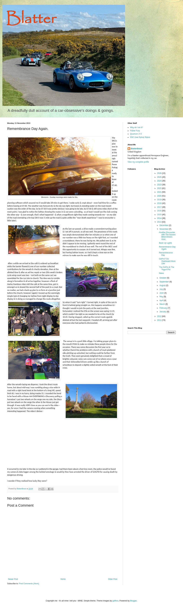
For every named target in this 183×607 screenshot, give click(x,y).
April (161, 300)
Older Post (112, 579)
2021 (159, 192)
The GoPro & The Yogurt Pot (166, 268)
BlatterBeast (136, 149)
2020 (159, 196)
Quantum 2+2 (136, 134)
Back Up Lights (165, 243)
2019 (159, 199)
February (163, 308)
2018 (159, 203)
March (162, 304)
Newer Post (13, 579)
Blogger (133, 601)
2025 (159, 177)
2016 (159, 211)
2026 (159, 173)
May (161, 296)
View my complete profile (138, 162)
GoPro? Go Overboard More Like (167, 261)
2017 (159, 207)
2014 (159, 218)
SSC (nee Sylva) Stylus (140, 137)
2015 (159, 214)
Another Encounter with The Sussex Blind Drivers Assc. (167, 235)
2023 (159, 185)
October (163, 278)
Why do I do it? (136, 127)
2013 (159, 222)
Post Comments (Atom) (29, 583)
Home (63, 579)
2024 (159, 181)
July (161, 289)
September (164, 282)
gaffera (115, 601)
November (164, 229)
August (162, 285)
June (161, 293)
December (164, 225)
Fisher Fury (135, 131)
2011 (159, 320)
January (163, 312)
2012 (159, 316)
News (161, 273)
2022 (159, 188)
